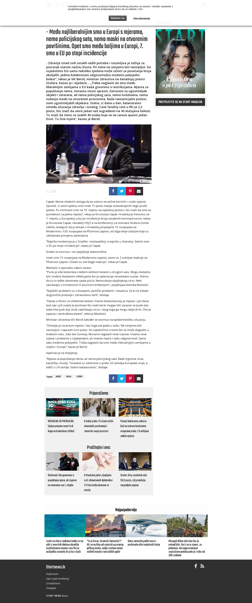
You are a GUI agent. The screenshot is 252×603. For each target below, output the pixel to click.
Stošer (79, 376)
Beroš (58, 376)
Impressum (52, 573)
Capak (68, 376)
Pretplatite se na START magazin (180, 102)
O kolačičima (53, 583)
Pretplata (51, 588)
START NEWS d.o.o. (57, 595)
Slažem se (118, 18)
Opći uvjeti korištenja (57, 578)
